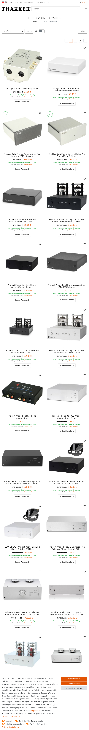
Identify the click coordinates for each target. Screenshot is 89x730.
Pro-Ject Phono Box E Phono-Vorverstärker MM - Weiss (66, 89)
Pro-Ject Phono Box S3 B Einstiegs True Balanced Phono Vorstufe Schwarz (22, 482)
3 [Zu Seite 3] (80, 40)
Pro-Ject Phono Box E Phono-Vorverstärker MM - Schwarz (22, 220)
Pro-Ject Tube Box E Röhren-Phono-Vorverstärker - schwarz (22, 351)
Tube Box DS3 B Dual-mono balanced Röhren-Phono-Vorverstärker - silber (22, 613)
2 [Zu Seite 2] (75, 40)
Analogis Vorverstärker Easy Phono (22, 88)
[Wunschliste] (42, 2)
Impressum (36, 710)
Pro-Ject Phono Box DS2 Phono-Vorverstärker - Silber (66, 417)
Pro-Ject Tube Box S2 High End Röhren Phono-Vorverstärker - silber (66, 351)
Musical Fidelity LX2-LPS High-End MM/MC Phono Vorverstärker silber (66, 613)
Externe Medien (37, 721)
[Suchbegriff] (55, 8)
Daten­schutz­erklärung (11, 716)
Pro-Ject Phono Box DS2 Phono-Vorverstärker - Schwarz (22, 286)
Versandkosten (28, 97)
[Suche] (77, 9)
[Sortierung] (13, 31)
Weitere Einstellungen (11, 727)
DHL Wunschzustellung (15, 724)
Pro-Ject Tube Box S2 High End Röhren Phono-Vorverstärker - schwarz (66, 220)
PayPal (32, 724)
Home (34, 21)
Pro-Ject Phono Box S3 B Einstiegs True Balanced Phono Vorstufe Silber (67, 548)
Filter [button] (82, 31)
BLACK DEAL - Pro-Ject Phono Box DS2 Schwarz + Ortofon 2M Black (66, 482)
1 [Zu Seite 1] (70, 40)
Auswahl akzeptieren (74, 688)
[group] (22, 65)
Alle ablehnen (74, 683)
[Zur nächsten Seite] (85, 41)
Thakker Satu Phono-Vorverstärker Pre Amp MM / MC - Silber (67, 155)
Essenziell (9, 721)
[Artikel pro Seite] (29, 31)
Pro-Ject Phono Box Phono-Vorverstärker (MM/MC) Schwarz (67, 286)
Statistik (22, 721)
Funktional (44, 724)
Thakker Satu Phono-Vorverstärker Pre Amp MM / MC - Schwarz (22, 155)
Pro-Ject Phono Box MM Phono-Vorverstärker (22, 417)
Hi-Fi (39, 21)
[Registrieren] (26, 2)
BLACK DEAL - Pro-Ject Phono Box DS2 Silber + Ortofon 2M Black (22, 548)
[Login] (14, 2)
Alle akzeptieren (74, 679)
